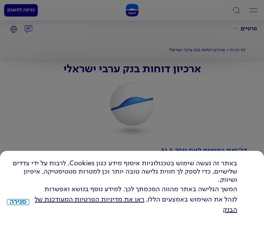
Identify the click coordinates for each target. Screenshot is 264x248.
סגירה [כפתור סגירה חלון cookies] (18, 202)
